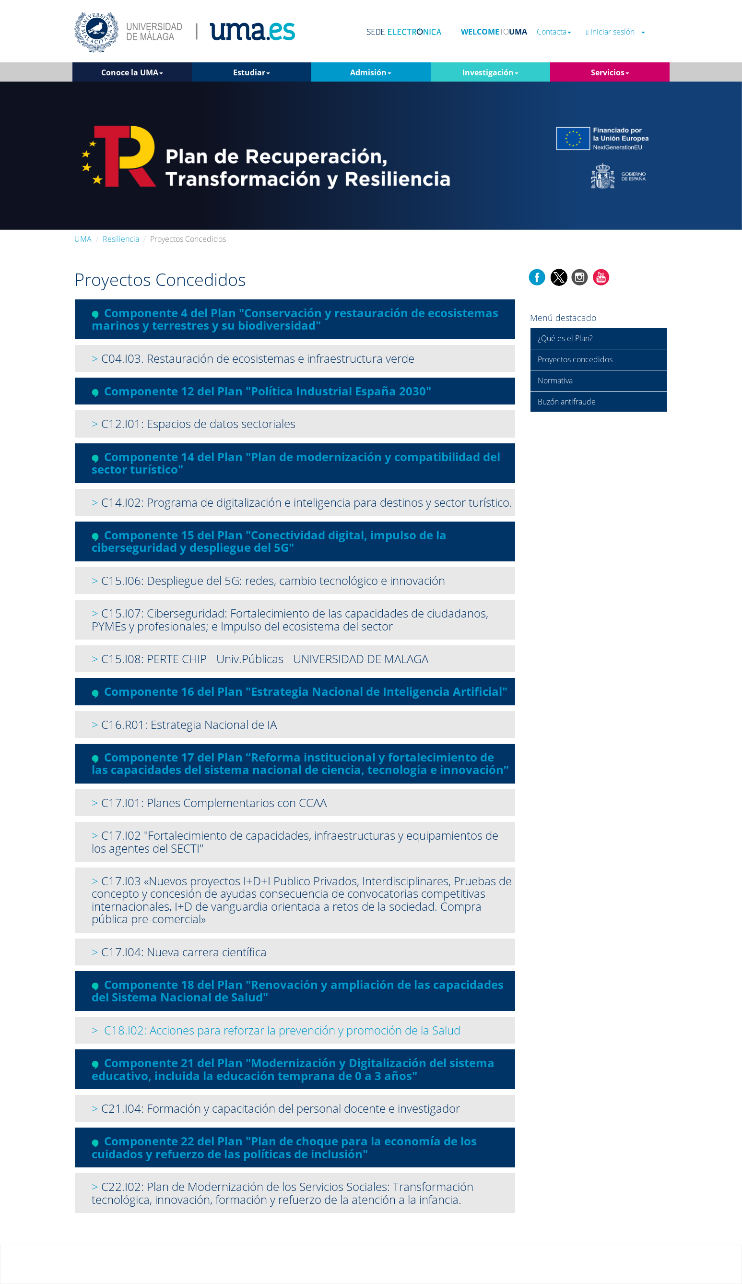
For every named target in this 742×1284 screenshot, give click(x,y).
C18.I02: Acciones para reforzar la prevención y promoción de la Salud (282, 1030)
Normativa (555, 380)
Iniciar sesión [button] (615, 32)
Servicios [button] (610, 72)
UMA (83, 239)
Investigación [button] (490, 72)
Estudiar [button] (251, 72)
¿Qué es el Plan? (565, 338)
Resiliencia (121, 239)
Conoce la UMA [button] (132, 72)
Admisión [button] (370, 72)
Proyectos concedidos (575, 359)
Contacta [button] (554, 32)
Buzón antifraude (567, 401)
